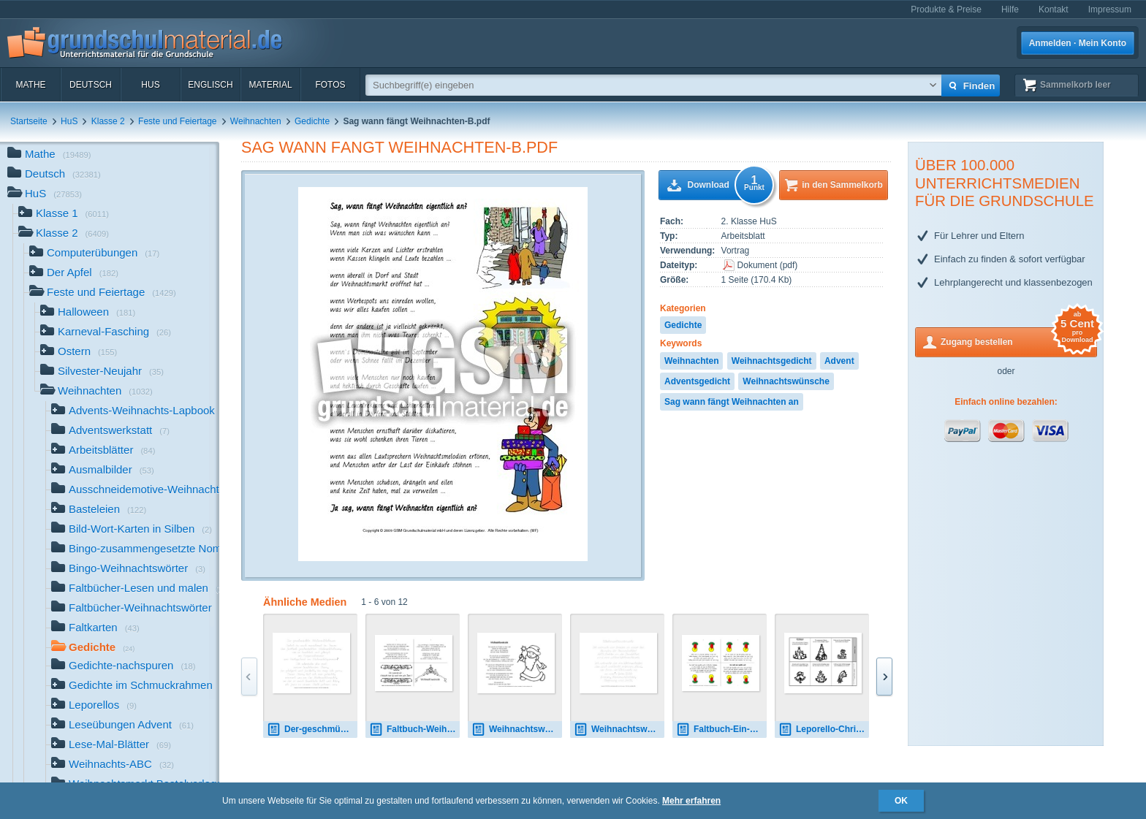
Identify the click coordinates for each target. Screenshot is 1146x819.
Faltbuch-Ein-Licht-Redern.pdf (721, 729)
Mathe (30, 85)
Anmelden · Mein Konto (1077, 43)
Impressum (1109, 9)
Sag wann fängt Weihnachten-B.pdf (399, 147)
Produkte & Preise (946, 9)
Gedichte (312, 121)
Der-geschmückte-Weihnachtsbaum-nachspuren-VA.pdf (312, 729)
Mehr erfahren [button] (691, 801)
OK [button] (901, 801)
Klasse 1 (63, 214)
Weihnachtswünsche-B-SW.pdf (516, 729)
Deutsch (90, 85)
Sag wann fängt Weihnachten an (731, 402)
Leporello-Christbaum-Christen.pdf (823, 729)
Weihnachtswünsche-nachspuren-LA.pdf (619, 729)
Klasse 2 (108, 121)
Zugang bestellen (1019, 340)
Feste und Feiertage (177, 121)
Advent (839, 361)
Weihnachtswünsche (786, 381)
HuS (150, 85)
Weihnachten (255, 121)
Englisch (210, 85)
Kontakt (1054, 9)
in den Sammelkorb (842, 185)
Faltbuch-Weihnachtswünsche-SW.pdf (414, 729)
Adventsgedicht (697, 381)
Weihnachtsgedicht (772, 361)
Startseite (29, 121)
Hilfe (1010, 9)
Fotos (330, 85)
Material (270, 85)
